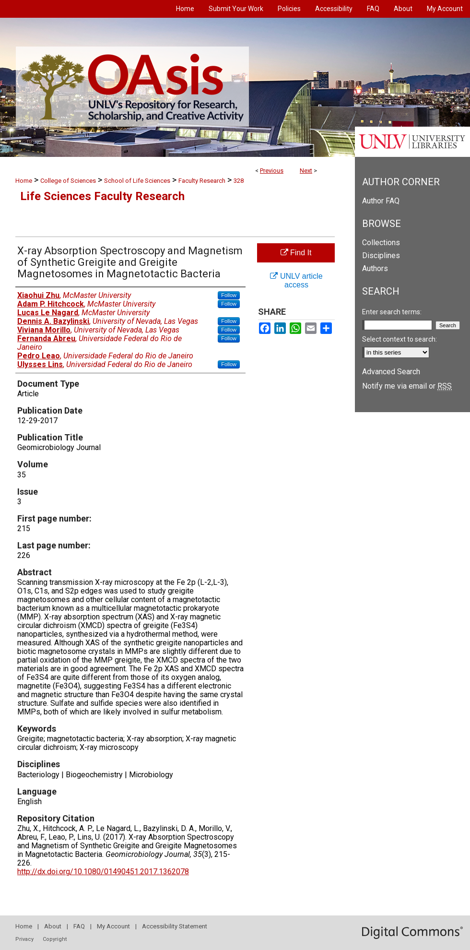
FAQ (79, 926)
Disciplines (381, 255)
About (52, 926)
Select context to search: (399, 339)
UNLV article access (296, 280)
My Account (113, 926)
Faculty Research (201, 180)
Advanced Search (391, 371)
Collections (381, 242)
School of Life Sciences (137, 180)
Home (23, 180)
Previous (271, 170)
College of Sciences (68, 180)
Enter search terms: (392, 312)
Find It (296, 253)
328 (239, 180)
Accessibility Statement (174, 926)
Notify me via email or (407, 386)
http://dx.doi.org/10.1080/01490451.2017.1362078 (103, 871)
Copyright (55, 939)
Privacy (24, 939)
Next (306, 170)
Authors (375, 268)
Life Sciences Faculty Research (102, 196)
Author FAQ (381, 200)
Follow (228, 295)
